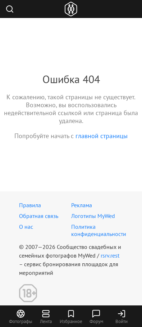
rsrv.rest (110, 255)
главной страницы (101, 136)
